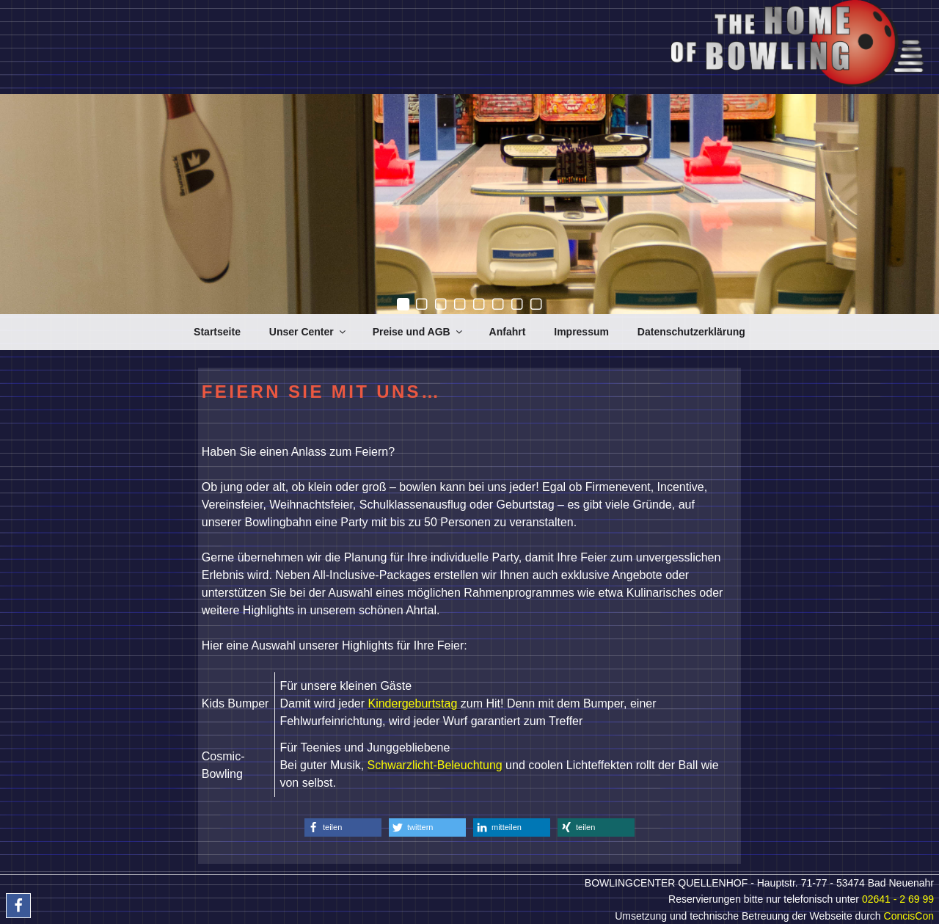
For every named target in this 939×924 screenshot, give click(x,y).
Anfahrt (507, 332)
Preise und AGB (418, 332)
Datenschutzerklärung (691, 332)
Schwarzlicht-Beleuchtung (435, 765)
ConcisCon (909, 916)
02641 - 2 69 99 (898, 899)
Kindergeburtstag (414, 703)
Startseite (217, 332)
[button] (342, 827)
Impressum (581, 332)
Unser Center (308, 332)
